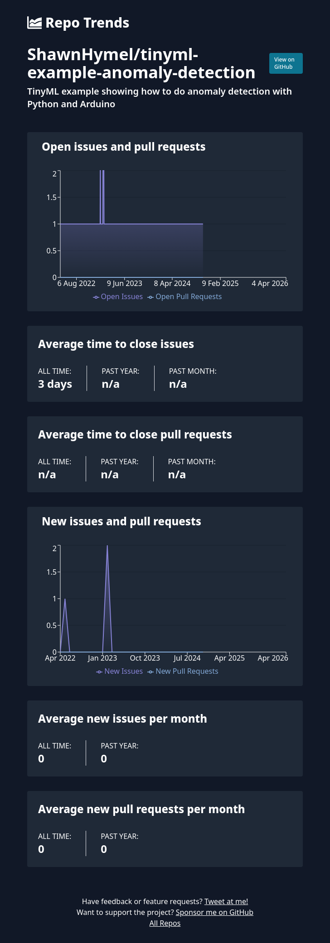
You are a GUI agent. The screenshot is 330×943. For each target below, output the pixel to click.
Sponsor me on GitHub (214, 912)
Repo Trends (78, 22)
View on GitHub (284, 63)
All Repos (165, 923)
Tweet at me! (226, 901)
